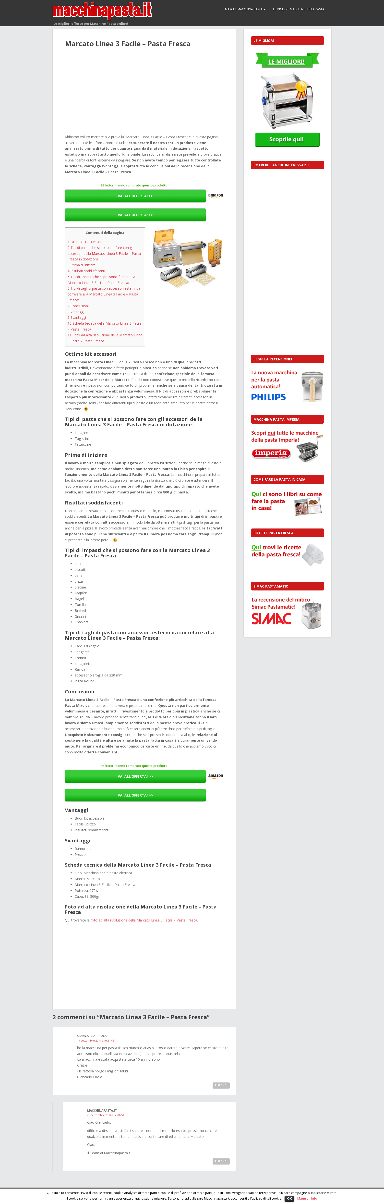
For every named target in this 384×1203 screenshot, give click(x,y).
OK (289, 1198)
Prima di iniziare (82, 265)
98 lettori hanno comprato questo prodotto (134, 185)
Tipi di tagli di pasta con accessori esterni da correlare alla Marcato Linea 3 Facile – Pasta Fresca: (104, 294)
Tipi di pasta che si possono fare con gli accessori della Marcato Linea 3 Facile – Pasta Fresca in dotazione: (104, 253)
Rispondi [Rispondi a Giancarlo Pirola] (221, 1085)
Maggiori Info (307, 1198)
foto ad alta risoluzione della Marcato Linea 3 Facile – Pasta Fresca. (144, 920)
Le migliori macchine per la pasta (298, 9)
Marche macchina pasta (245, 9)
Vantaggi (76, 311)
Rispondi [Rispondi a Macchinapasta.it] (221, 1161)
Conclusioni (78, 306)
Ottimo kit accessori (85, 241)
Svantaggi (77, 317)
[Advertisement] (144, 96)
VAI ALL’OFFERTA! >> (135, 196)
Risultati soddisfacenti (86, 271)
